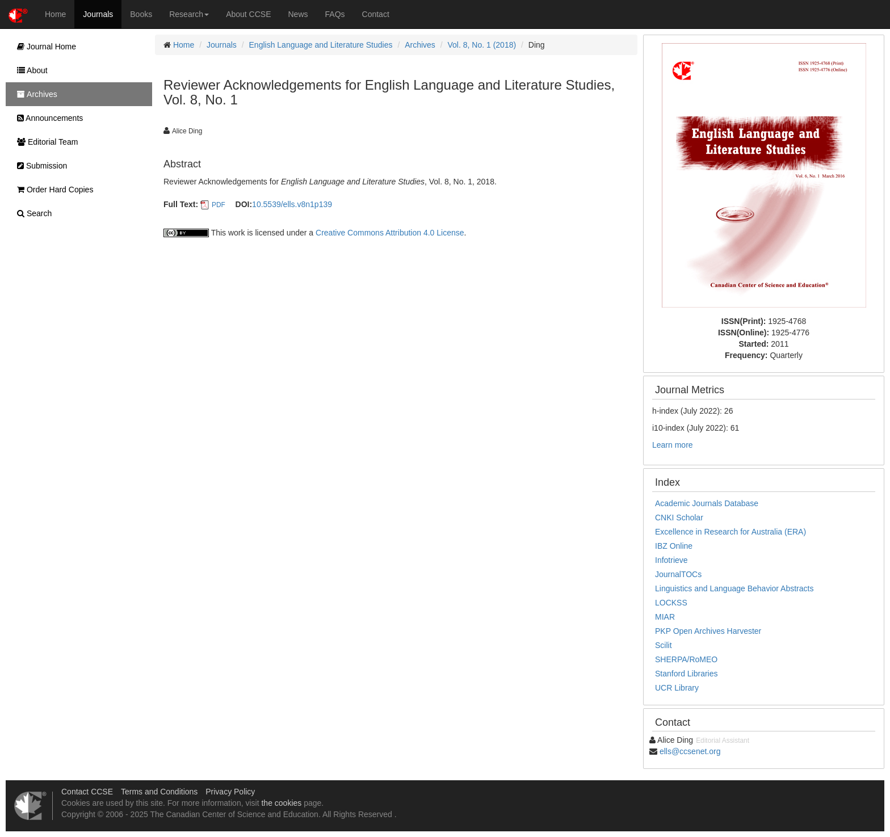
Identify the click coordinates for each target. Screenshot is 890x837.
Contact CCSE (87, 791)
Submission (39, 165)
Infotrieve (671, 560)
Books (141, 14)
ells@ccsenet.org (690, 751)
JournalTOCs (678, 574)
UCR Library (677, 687)
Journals (98, 14)
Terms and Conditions (159, 791)
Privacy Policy (230, 791)
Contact (375, 14)
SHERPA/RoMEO (686, 659)
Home (55, 14)
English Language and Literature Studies (321, 44)
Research (189, 14)
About (29, 70)
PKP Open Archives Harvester (708, 631)
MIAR (665, 616)
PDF (218, 205)
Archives (420, 44)
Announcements (47, 118)
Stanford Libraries (686, 673)
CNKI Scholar (679, 517)
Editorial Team (44, 141)
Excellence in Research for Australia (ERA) (730, 531)
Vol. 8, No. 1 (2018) (482, 44)
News (298, 14)
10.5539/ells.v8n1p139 (292, 204)
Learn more (672, 444)
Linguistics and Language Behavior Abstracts (734, 588)
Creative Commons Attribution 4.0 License (390, 232)
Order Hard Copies (52, 189)
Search (31, 213)
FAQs (335, 14)
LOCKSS (671, 602)
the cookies (281, 802)
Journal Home (43, 46)
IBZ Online (673, 545)
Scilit (663, 645)
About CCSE (248, 14)
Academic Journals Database (706, 503)
